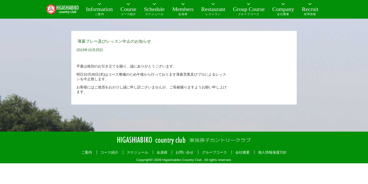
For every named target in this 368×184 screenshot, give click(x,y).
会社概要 (242, 152)
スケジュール (137, 152)
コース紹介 (109, 152)
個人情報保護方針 (272, 152)
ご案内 (86, 152)
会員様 (162, 152)
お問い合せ (184, 152)
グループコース (214, 152)
